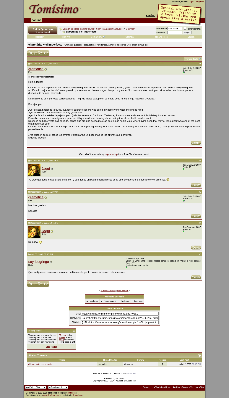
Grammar (130, 29)
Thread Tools (191, 59)
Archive (176, 387)
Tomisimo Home (163, 387)
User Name (161, 28)
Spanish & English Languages (110, 29)
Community (98, 37)
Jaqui (46, 168)
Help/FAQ (65, 37)
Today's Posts (161, 37)
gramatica (36, 69)
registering (111, 154)
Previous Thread (108, 290)
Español (150, 15)
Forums (36, 20)
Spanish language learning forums (78, 29)
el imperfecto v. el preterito (40, 364)
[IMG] (61, 340)
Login (191, 1)
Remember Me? (192, 29)
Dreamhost (77, 395)
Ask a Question (43, 29)
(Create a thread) (43, 32)
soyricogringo (38, 262)
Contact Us (148, 387)
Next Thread (122, 290)
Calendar (130, 37)
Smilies (62, 337)
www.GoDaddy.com (52, 395)
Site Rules (51, 346)
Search (191, 37)
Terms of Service (190, 387)
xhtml (70, 393)
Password (160, 32)
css (74, 393)
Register (200, 1)
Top (202, 387)
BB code (62, 335)
